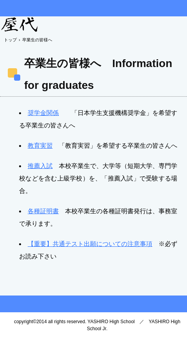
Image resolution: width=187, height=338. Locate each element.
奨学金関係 (43, 113)
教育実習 (40, 145)
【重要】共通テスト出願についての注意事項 (90, 244)
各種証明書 (43, 211)
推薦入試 (40, 166)
